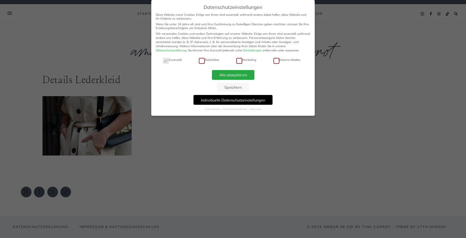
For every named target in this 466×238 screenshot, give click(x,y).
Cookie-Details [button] (213, 108)
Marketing (246, 60)
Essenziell (172, 60)
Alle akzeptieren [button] (233, 74)
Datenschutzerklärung (171, 50)
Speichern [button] (233, 87)
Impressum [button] (256, 108)
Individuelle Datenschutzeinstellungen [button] (233, 100)
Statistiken (209, 60)
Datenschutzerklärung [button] (235, 108)
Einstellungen (252, 50)
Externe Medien (286, 60)
